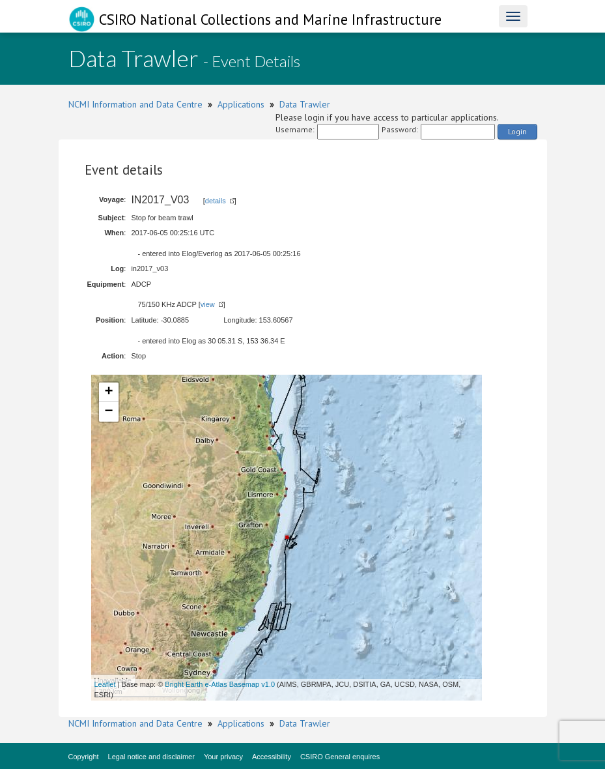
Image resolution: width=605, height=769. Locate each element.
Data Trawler (304, 104)
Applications (241, 104)
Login (517, 131)
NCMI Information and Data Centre (135, 104)
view (208, 304)
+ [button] (108, 392)
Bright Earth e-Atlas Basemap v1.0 (220, 684)
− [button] (108, 412)
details (215, 201)
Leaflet (105, 684)
